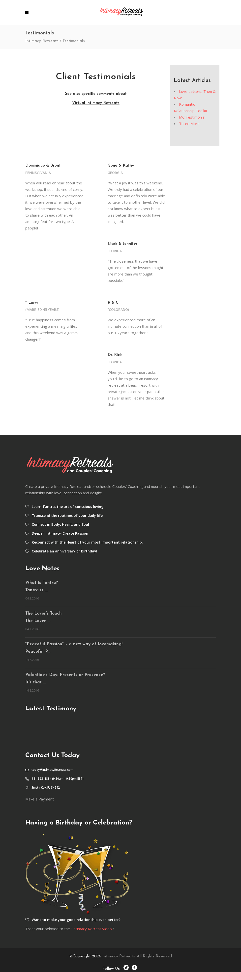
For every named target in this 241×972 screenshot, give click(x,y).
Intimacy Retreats (42, 41)
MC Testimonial (192, 117)
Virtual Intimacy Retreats (96, 103)
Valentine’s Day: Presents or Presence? (65, 675)
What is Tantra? (41, 583)
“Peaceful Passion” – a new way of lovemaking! (73, 644)
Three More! (189, 123)
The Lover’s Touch (43, 613)
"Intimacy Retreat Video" (92, 928)
